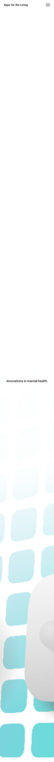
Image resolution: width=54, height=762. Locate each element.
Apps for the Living (16, 4)
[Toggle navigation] (48, 4)
